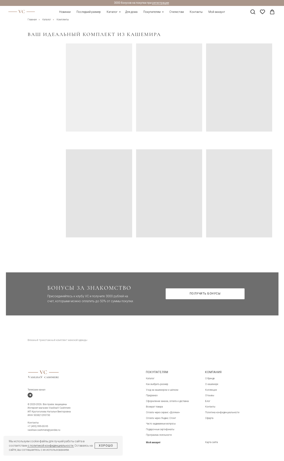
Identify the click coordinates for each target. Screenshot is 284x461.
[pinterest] (262, 12)
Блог (207, 401)
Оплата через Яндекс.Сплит (161, 418)
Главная (32, 19)
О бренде (210, 378)
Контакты (196, 11)
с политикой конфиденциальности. (50, 445)
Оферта (209, 418)
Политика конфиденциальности (222, 412)
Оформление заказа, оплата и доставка (167, 401)
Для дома (131, 11)
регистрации (160, 2)
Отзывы (209, 395)
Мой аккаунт (216, 11)
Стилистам (176, 11)
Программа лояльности (159, 435)
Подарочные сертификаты (160, 429)
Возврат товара (154, 406)
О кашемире (211, 384)
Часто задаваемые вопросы (161, 423)
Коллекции (211, 390)
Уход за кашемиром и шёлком (162, 390)
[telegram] (30, 395)
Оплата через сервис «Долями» (163, 412)
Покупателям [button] (152, 11)
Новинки (65, 11)
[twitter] (253, 12)
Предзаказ (152, 395)
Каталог (112, 11)
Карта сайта (211, 442)
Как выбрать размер (157, 384)
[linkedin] (272, 12)
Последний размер (89, 11)
